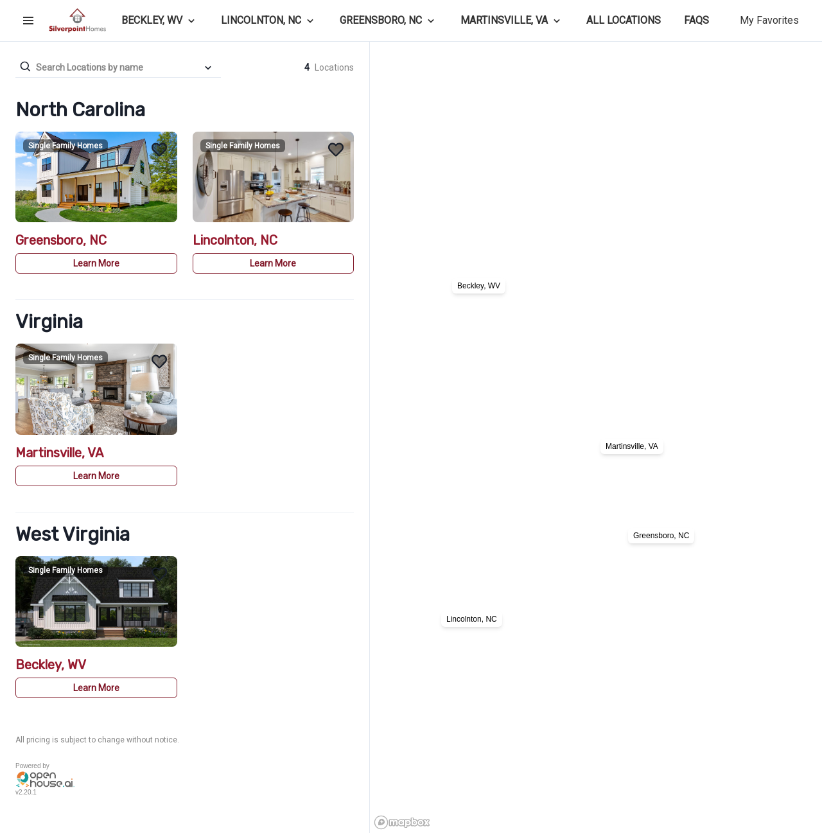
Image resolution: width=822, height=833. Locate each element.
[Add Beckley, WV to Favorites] (159, 574)
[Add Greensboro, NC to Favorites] (159, 149)
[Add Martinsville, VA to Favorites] (159, 361)
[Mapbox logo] (402, 822)
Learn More (96, 263)
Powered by (32, 765)
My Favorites (769, 20)
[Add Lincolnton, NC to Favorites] (336, 149)
